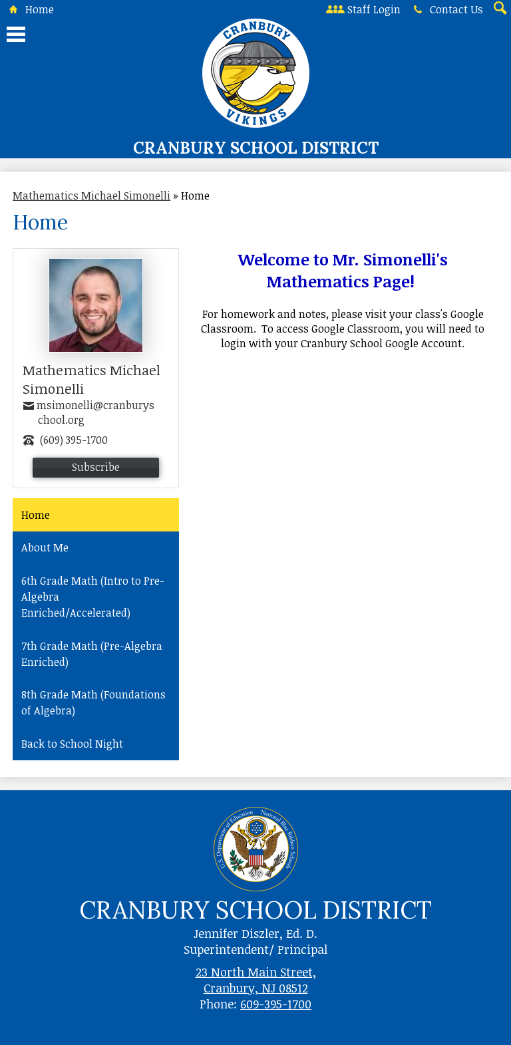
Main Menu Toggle (16, 34)
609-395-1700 (275, 1004)
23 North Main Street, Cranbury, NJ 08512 (256, 980)
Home (29, 9)
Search (499, 9)
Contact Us (446, 9)
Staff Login (363, 9)
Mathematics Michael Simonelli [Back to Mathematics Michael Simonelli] (91, 195)
